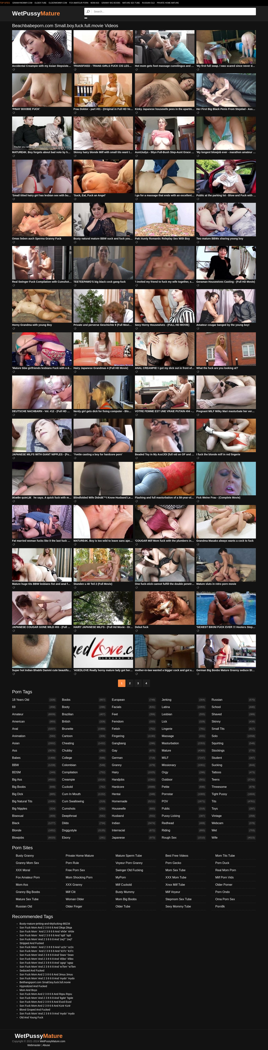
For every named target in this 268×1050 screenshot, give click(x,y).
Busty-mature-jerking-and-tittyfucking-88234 (45, 923)
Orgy (184, 772)
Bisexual (34, 816)
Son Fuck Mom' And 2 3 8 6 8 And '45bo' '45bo (46, 958)
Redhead (184, 823)
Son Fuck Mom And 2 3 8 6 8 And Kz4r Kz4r (45, 1005)
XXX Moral (23, 870)
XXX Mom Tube (175, 877)
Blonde (34, 830)
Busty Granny (25, 855)
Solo (234, 736)
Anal (34, 729)
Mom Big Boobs (126, 899)
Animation (34, 736)
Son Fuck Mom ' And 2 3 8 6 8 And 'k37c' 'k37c (47, 951)
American (34, 721)
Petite (184, 787)
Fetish (134, 729)
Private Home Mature (168, 3)
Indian (134, 823)
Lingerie (184, 729)
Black (34, 823)
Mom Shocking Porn (79, 877)
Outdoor (184, 779)
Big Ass (34, 779)
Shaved (234, 714)
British (84, 721)
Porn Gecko (173, 862)
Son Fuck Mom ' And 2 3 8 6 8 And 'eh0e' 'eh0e (47, 931)
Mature (184, 750)
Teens (234, 779)
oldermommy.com (58, 3)
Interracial (134, 830)
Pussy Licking (184, 816)
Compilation (84, 772)
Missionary (184, 765)
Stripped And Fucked (32, 943)
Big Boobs (34, 787)
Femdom (134, 721)
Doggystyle (84, 830)
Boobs (84, 700)
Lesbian (184, 714)
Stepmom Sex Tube (178, 899)
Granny (134, 765)
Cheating (84, 743)
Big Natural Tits (34, 801)
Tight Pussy (234, 794)
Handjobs (134, 779)
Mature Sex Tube (131, 3)
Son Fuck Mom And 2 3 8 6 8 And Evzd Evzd (45, 1001)
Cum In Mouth (84, 794)
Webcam (234, 823)
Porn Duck (222, 862)
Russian (234, 700)
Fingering (134, 736)
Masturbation (184, 743)
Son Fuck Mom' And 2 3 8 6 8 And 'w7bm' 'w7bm (48, 966)
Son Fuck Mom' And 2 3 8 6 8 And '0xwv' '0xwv (47, 954)
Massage (184, 736)
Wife (234, 837)
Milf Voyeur (172, 892)
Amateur (34, 714)
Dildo (84, 823)
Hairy (134, 772)
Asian (34, 743)
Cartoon (84, 736)
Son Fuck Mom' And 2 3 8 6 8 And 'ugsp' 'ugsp (46, 962)
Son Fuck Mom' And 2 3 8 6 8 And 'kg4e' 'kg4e (46, 997)
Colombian (84, 765)
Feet (134, 714)
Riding (184, 830)
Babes (34, 758)
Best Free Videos (176, 855)
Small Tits (234, 729)
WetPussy (36, 13)
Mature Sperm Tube (129, 855)
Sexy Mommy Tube (178, 906)
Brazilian (84, 714)
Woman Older (75, 899)
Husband (134, 816)
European (134, 700)
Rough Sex (184, 837)
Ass (34, 750)
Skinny (234, 721)
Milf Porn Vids (224, 877)
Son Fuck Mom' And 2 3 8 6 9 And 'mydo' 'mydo (47, 1013)
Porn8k (220, 906)
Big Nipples (34, 808)
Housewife (134, 808)
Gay (134, 750)
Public (184, 808)
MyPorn (121, 877)
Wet (234, 830)
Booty (84, 707)
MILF (184, 758)
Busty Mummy (125, 892)
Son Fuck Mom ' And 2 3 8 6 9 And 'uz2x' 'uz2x (47, 947)
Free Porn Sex (75, 870)
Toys (234, 808)
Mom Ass (94, 3)
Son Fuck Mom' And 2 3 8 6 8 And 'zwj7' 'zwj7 (46, 939)
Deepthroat (84, 816)
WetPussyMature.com (52, 1041)
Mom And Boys (28, 990)
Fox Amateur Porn (78, 3)
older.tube (40, 3)
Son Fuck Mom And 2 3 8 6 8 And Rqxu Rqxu (46, 994)
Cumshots (84, 808)
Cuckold (84, 787)
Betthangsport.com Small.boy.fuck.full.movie (45, 982)
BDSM (34, 772)
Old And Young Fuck (31, 1017)
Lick (184, 721)
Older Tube (123, 906)
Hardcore (134, 787)
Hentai (134, 794)
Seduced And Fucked (32, 970)
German (134, 758)
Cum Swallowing (84, 801)
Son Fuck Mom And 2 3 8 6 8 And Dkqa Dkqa (46, 927)
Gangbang (134, 743)
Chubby (84, 750)
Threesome (234, 787)
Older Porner (223, 884)
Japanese (134, 837)
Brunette (84, 729)
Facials (134, 707)
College (84, 758)
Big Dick (34, 794)
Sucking (234, 765)
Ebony (84, 837)
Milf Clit (70, 892)
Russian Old (148, 3)
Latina (184, 707)
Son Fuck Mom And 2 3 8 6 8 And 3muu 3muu (46, 974)
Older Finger (74, 906)
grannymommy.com (22, 3)
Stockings (234, 750)
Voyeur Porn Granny (129, 862)
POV (184, 801)
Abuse (46, 1045)
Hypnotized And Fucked (33, 986)
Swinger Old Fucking (129, 870)
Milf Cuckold (124, 884)
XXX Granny (74, 884)
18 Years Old (34, 700)
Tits (234, 801)
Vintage (234, 816)
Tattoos (234, 772)
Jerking (184, 700)
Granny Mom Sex (27, 862)
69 (34, 707)
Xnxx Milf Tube (175, 884)
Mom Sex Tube (175, 870)
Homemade (134, 801)
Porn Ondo (222, 892)
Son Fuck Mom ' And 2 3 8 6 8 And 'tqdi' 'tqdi (45, 935)
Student (234, 758)
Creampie (84, 779)
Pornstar (184, 794)
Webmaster (34, 1045)
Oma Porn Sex (225, 899)
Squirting (234, 743)
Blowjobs (34, 837)
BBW (34, 765)
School (234, 707)
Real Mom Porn (225, 870)
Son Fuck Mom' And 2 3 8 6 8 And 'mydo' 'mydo (47, 978)
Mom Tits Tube (225, 855)
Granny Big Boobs (110, 3)
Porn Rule (72, 862)
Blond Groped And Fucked (35, 1009)
